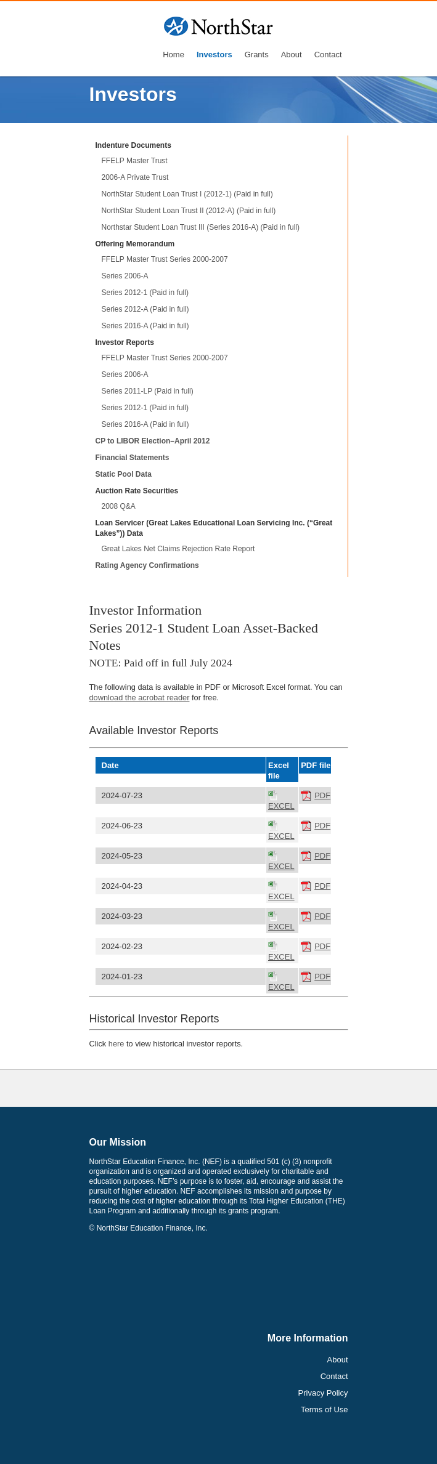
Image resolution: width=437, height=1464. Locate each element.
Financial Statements (132, 457)
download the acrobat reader (139, 697)
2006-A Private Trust (135, 177)
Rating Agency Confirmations (147, 565)
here (116, 1043)
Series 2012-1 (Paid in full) (145, 292)
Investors (214, 54)
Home (173, 54)
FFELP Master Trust (135, 160)
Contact (328, 54)
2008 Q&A (119, 506)
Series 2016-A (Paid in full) (145, 326)
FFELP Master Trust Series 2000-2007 (165, 259)
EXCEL (281, 806)
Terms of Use (324, 1409)
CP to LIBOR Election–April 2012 (153, 441)
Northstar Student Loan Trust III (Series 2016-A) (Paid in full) (201, 227)
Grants (257, 54)
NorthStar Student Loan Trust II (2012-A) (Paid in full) (189, 210)
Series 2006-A (125, 276)
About (291, 54)
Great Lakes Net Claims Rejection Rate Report (178, 548)
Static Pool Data (124, 474)
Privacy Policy (323, 1392)
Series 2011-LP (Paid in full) (148, 391)
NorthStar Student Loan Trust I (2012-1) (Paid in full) (187, 194)
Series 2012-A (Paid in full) (145, 309)
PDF (322, 795)
